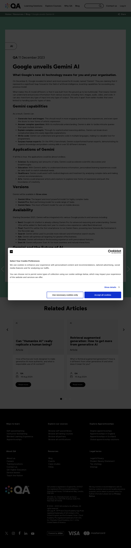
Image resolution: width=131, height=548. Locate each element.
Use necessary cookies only (65, 295)
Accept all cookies (102, 295)
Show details (110, 287)
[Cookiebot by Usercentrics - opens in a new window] (110, 252)
